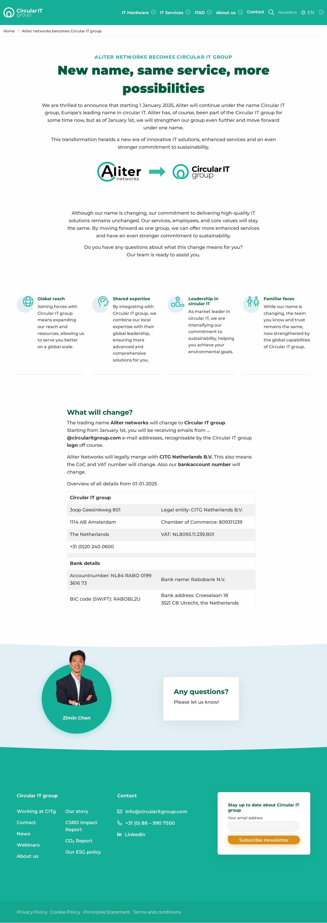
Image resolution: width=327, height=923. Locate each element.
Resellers (287, 12)
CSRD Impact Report (81, 826)
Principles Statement (111, 912)
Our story (76, 811)
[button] (264, 840)
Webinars (28, 845)
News (23, 834)
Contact (26, 822)
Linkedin (135, 834)
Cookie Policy (68, 912)
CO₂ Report (78, 841)
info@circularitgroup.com (156, 812)
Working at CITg (36, 811)
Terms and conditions (164, 912)
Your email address (264, 823)
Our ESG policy (83, 852)
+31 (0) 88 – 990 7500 (150, 823)
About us (27, 856)
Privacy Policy (33, 912)
